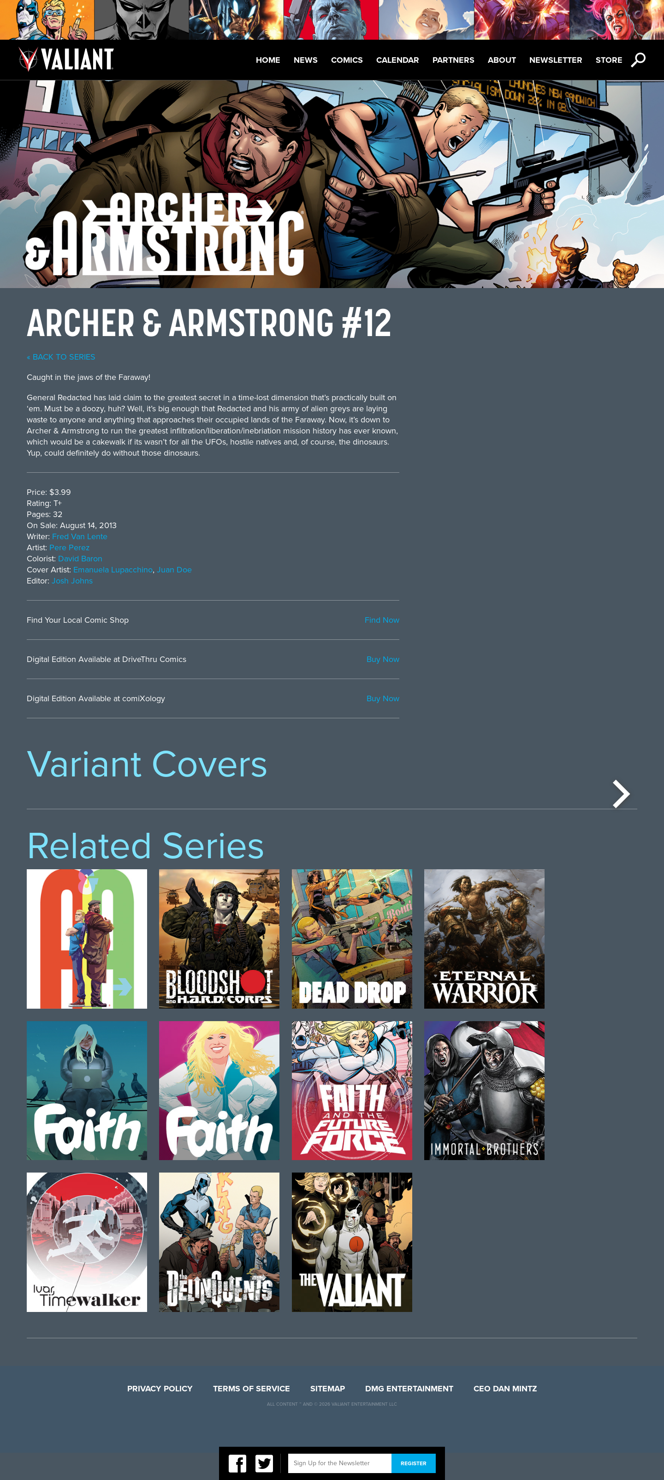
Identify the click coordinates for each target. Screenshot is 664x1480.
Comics (347, 60)
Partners (453, 60)
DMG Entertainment (409, 1416)
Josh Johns (310, 581)
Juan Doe (412, 570)
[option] (87, 880)
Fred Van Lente (317, 536)
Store (609, 60)
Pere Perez (307, 547)
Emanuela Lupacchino (351, 570)
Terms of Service (251, 1416)
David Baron (318, 558)
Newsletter (555, 60)
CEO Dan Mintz (505, 1416)
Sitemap (327, 1416)
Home (268, 60)
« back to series (299, 357)
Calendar (397, 60)
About (502, 60)
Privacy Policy (160, 1416)
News (306, 60)
